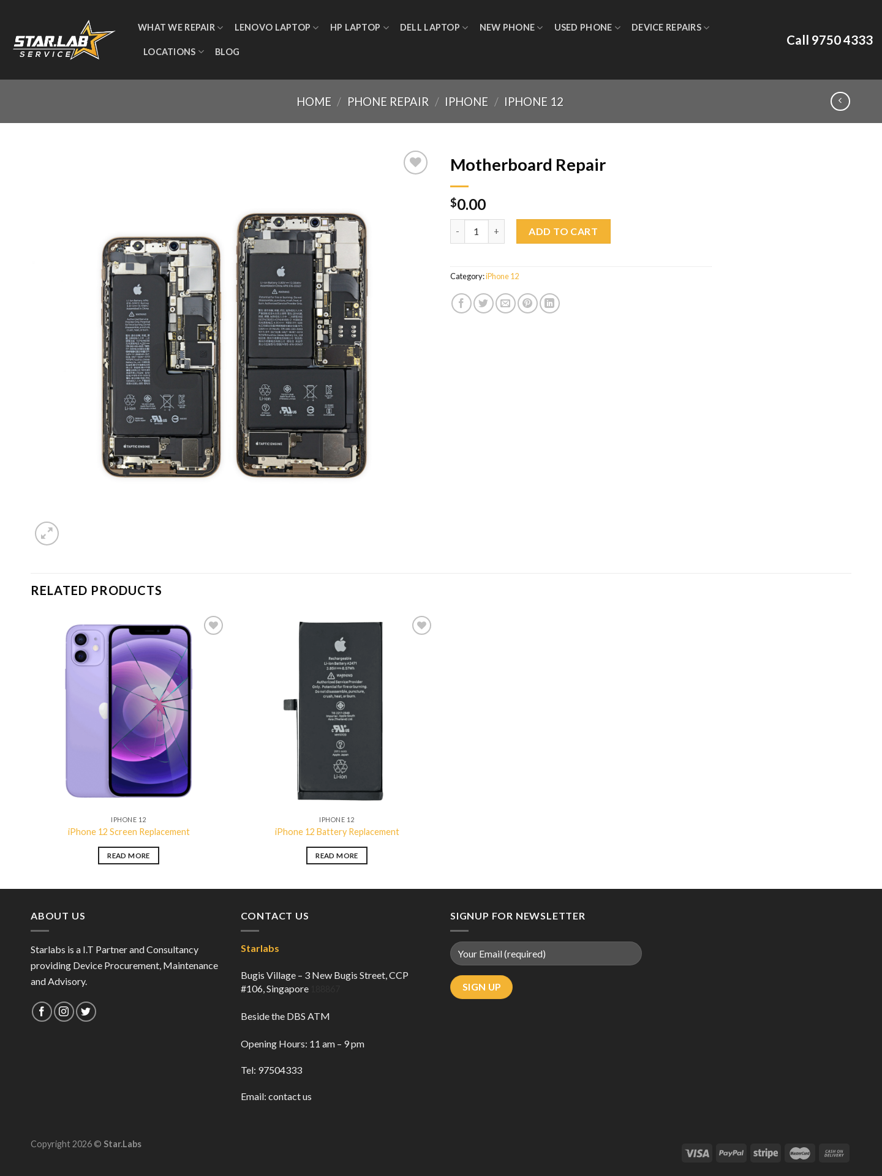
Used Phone (587, 28)
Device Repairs (670, 28)
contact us (290, 1096)
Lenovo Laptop (277, 28)
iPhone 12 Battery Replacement (337, 831)
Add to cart (563, 231)
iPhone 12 (534, 101)
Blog (227, 52)
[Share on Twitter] (483, 303)
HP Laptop (359, 28)
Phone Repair (388, 101)
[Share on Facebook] (461, 303)
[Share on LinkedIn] (550, 303)
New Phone (511, 28)
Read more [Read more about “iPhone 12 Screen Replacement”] (128, 856)
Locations (173, 52)
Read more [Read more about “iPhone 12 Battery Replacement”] (336, 856)
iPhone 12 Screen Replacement (129, 831)
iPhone (466, 101)
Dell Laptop (434, 28)
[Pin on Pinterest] (528, 303)
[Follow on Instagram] (64, 1012)
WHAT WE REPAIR (181, 28)
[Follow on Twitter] (86, 1012)
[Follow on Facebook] (42, 1012)
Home (313, 101)
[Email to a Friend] (506, 303)
